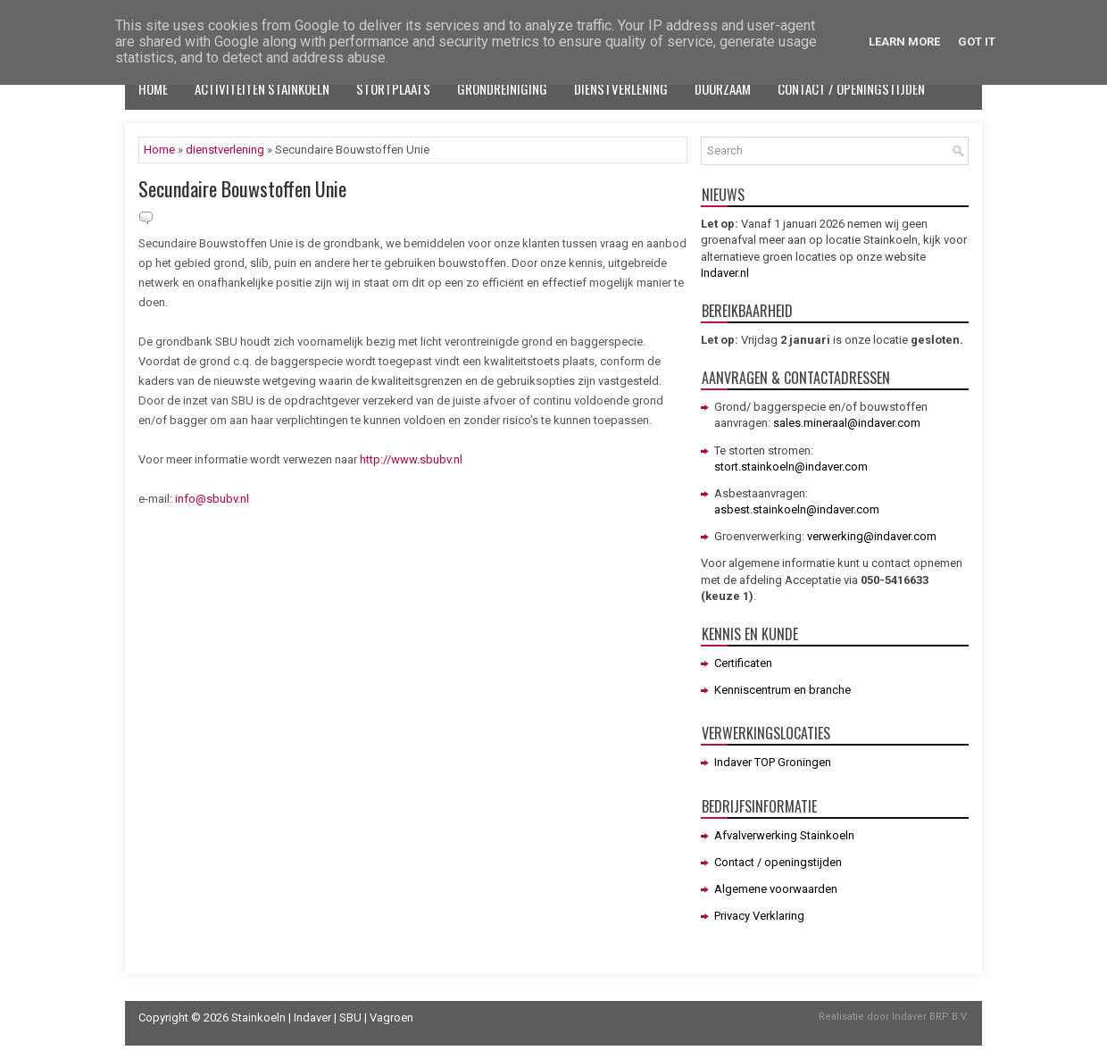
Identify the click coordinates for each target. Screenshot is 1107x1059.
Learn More (904, 41)
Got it (976, 41)
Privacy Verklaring (759, 915)
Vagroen (391, 1017)
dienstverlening (225, 149)
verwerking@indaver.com (871, 536)
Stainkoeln (258, 1017)
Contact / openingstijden (851, 88)
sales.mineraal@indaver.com (846, 422)
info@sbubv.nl (210, 498)
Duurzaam (723, 88)
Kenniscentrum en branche (782, 689)
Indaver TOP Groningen (772, 762)
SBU (350, 1017)
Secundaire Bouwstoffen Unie (242, 188)
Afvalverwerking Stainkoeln (784, 835)
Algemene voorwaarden (775, 889)
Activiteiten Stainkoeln (262, 88)
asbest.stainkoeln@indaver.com (796, 509)
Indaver (312, 1017)
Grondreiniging (502, 88)
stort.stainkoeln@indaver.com (791, 466)
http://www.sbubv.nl (411, 459)
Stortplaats (393, 88)
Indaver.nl (725, 272)
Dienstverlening (621, 88)
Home (153, 88)
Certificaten (743, 663)
